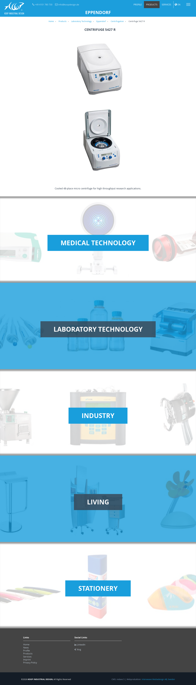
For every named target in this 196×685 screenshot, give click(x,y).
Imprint (27, 659)
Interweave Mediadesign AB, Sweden (158, 679)
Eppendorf (101, 21)
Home (51, 21)
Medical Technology (98, 242)
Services (166, 4)
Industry (98, 415)
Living (98, 502)
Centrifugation (117, 21)
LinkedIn (79, 644)
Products (151, 4)
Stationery (98, 588)
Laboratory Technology (81, 21)
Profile (138, 4)
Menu (188, 4)
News (26, 647)
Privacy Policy (30, 662)
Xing (77, 649)
